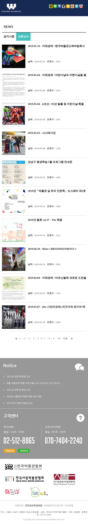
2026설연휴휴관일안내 (18, 376)
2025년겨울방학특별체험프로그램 (24, 396)
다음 (65, 338)
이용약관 (19, 505)
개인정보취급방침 (33, 505)
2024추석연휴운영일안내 (20, 403)
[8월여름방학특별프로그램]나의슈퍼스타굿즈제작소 (33, 383)
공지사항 (9, 36)
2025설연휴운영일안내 (18, 390)
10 (59, 338)
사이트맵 (69, 505)
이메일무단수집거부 (53, 505)
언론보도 (23, 36)
